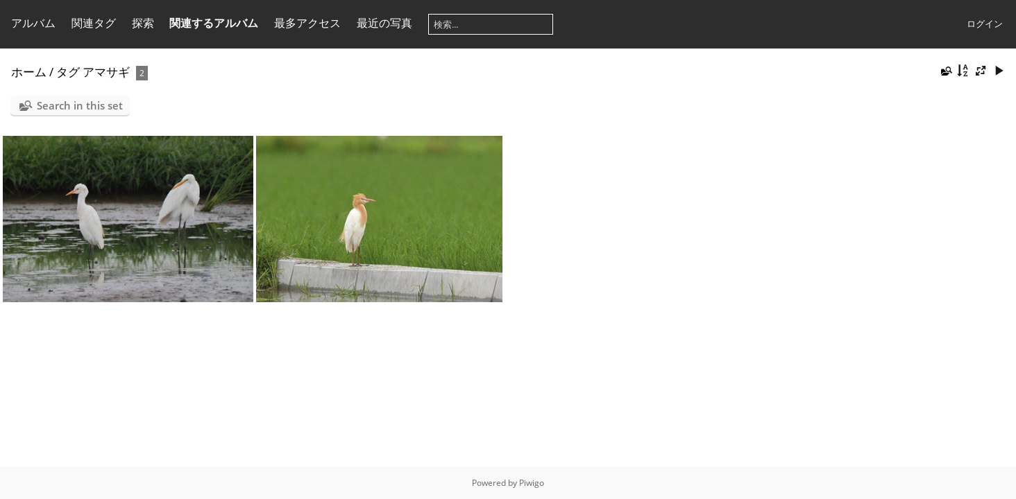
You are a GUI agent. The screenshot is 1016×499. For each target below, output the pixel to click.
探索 (143, 22)
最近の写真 (384, 22)
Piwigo (531, 483)
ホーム (28, 72)
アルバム (33, 22)
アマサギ (106, 72)
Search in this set (80, 105)
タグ (68, 72)
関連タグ (93, 22)
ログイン (985, 23)
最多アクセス (307, 22)
